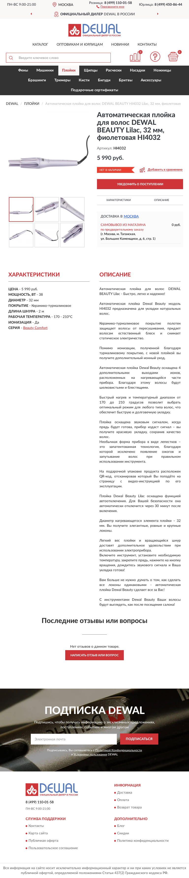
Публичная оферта (43, 841)
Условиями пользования (90, 754)
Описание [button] (161, 200)
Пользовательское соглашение (53, 848)
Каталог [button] (40, 44)
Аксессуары (151, 80)
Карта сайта (38, 833)
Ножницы (162, 70)
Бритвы (125, 80)
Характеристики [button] (118, 200)
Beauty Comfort (35, 328)
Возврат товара (129, 807)
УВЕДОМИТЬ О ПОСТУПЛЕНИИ (140, 184)
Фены (23, 70)
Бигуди (104, 80)
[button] (110, 6)
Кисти (84, 80)
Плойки (69, 70)
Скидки (123, 833)
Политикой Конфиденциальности (118, 750)
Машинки (45, 70)
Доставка (124, 792)
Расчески (114, 70)
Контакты (147, 44)
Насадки (137, 70)
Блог (121, 826)
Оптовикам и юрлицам (80, 44)
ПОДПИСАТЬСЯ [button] (139, 739)
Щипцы (90, 70)
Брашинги (37, 80)
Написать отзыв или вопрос (94, 655)
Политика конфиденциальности (143, 841)
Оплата (123, 800)
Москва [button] (131, 216)
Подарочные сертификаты (94, 90)
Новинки (120, 44)
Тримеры (62, 80)
